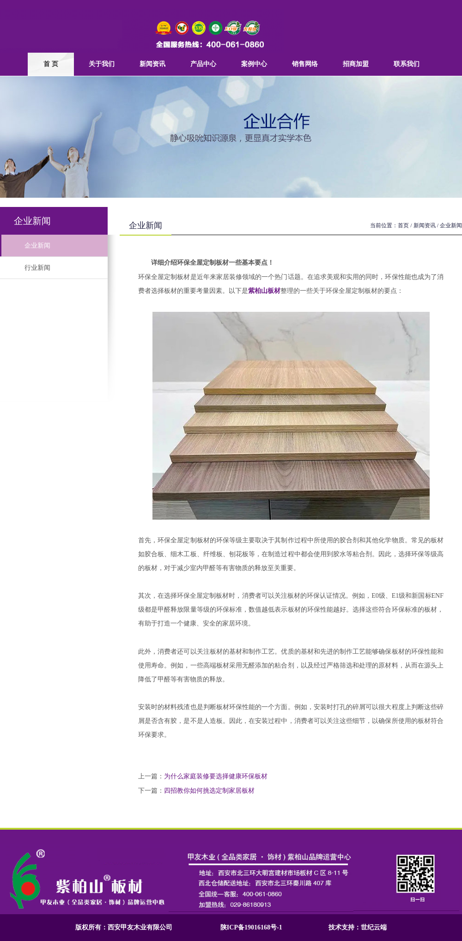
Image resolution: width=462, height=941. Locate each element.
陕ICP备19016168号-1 (251, 927)
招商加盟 (356, 64)
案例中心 (254, 64)
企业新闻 (25, 245)
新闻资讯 (152, 64)
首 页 (50, 64)
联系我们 (406, 64)
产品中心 (203, 64)
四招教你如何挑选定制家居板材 (209, 790)
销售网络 (305, 64)
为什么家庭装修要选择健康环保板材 (215, 776)
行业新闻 (25, 268)
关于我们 (102, 64)
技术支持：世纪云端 (357, 927)
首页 (403, 225)
